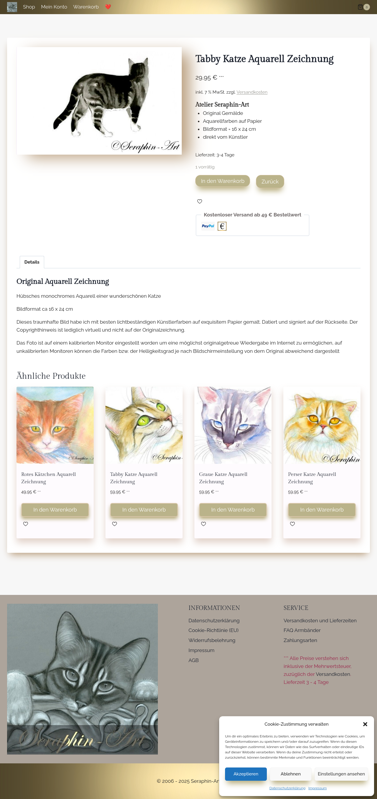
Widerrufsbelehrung (211, 640)
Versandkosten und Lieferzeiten (320, 620)
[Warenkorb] (364, 7)
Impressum (317, 788)
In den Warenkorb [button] (55, 510)
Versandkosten (252, 92)
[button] (365, 724)
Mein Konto (54, 7)
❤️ (108, 7)
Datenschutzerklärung (287, 788)
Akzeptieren (246, 774)
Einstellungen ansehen (341, 774)
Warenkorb (86, 7)
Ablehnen (291, 774)
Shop (29, 7)
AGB (193, 660)
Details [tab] (31, 262)
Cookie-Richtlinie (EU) (213, 630)
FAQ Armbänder (302, 630)
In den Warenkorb (222, 181)
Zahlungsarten (300, 640)
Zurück (270, 181)
